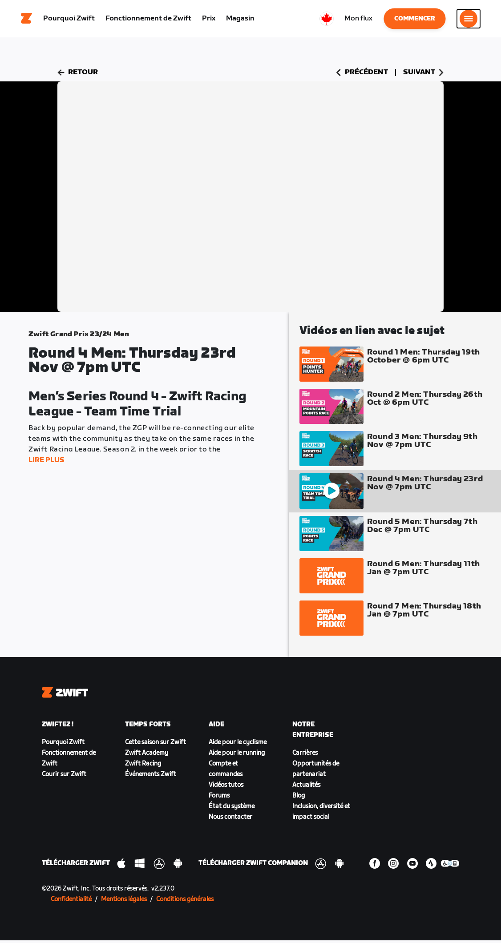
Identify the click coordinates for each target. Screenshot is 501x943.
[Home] (26, 20)
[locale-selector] (326, 20)
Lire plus (46, 463)
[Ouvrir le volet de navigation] (468, 20)
